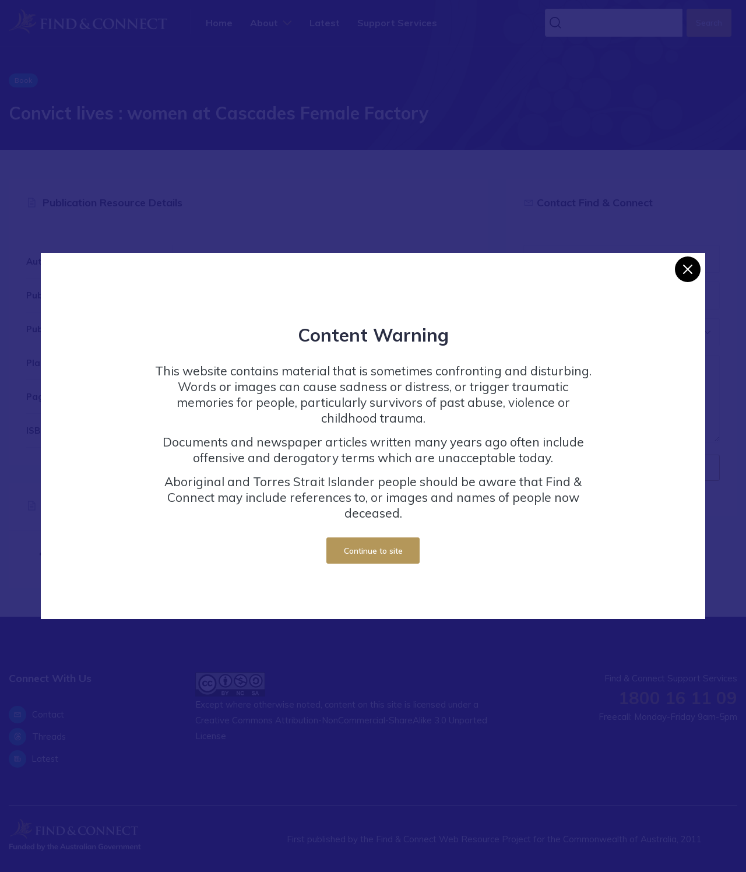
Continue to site (373, 550)
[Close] (688, 269)
